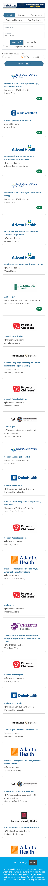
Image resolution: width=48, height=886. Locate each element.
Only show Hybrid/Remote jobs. (20, 46)
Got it (32, 862)
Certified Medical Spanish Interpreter (21, 827)
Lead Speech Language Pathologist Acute (23, 264)
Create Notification (35, 57)
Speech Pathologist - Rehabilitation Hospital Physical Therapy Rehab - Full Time (22, 638)
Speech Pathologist (13, 336)
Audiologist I (10, 605)
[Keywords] (24, 27)
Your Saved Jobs (34, 20)
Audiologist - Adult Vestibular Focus (21, 729)
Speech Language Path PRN (17, 456)
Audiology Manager (13, 485)
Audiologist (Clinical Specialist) (19, 791)
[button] (32, 42)
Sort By (7, 57)
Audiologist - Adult (13, 703)
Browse (21, 15)
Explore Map (36, 15)
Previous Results (24, 63)
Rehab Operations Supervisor (17, 120)
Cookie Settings (20, 862)
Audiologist (9, 296)
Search (9, 15)
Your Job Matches (14, 20)
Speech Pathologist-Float (16, 399)
